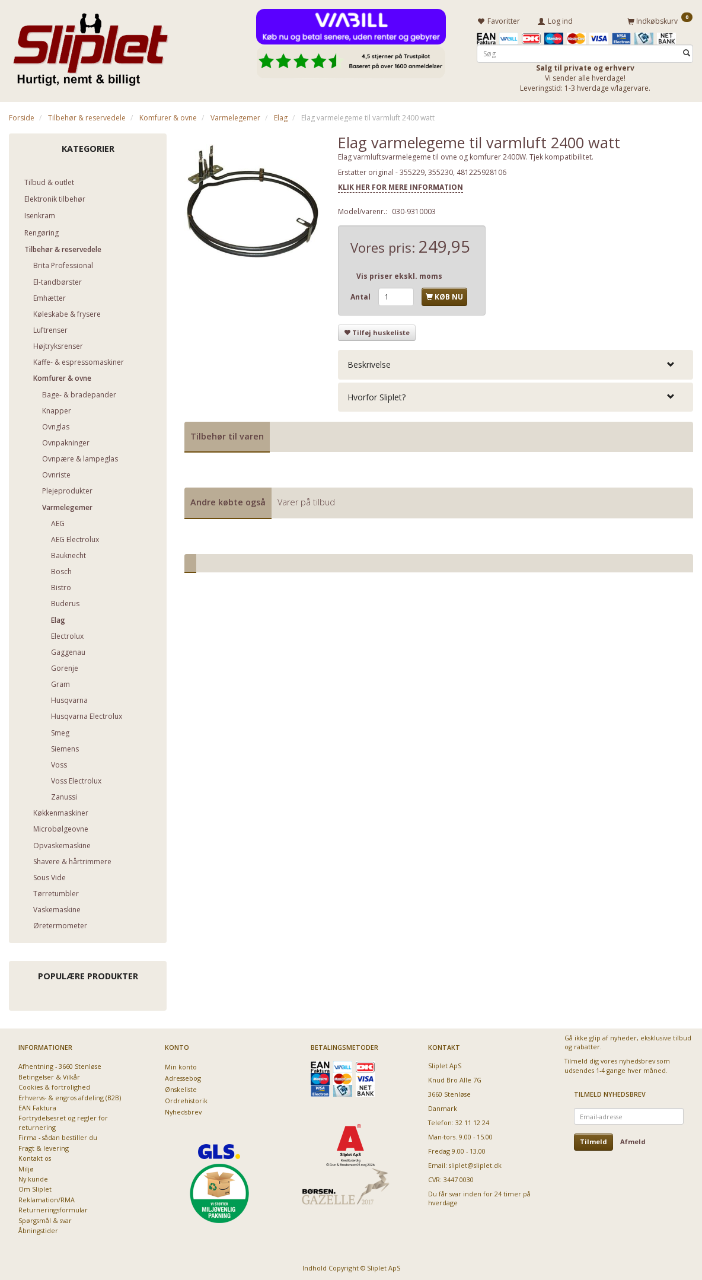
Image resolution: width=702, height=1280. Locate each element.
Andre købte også (228, 500)
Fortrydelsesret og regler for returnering (63, 1120)
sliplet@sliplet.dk (475, 1163)
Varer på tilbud (306, 500)
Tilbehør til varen (227, 434)
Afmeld (633, 1139)
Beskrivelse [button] (369, 363)
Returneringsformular (53, 1207)
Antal (361, 294)
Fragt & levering (43, 1145)
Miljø (26, 1166)
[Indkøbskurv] (659, 19)
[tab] (516, 363)
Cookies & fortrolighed (54, 1085)
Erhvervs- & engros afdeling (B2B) (69, 1095)
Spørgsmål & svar (45, 1218)
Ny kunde (33, 1177)
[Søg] (686, 51)
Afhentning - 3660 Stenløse (59, 1064)
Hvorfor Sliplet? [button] (376, 395)
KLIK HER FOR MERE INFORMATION (400, 185)
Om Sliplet (35, 1187)
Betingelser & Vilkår (49, 1074)
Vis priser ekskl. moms (399, 274)
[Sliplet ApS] (90, 45)
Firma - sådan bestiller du (57, 1135)
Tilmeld (593, 1139)
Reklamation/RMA (46, 1197)
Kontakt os (34, 1156)
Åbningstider (38, 1228)
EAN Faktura (37, 1105)
